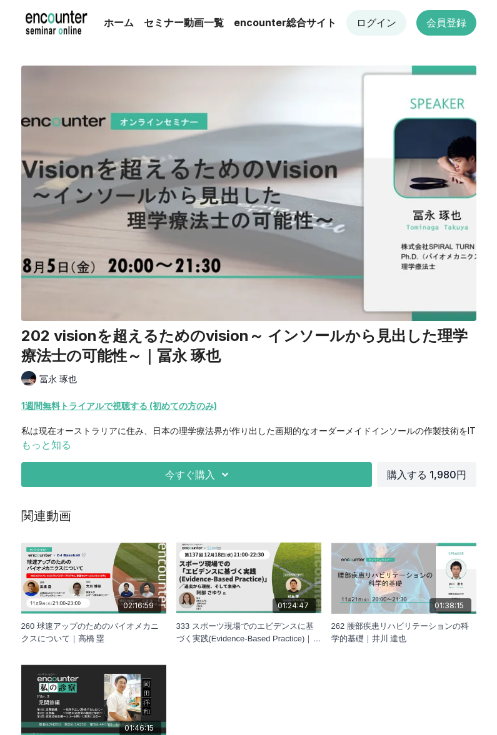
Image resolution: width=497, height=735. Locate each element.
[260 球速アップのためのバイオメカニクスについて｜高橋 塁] (93, 632)
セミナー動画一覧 (184, 22)
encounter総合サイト (285, 22)
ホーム (119, 22)
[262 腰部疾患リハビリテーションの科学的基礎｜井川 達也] (403, 632)
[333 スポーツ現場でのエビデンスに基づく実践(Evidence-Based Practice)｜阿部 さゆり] (248, 632)
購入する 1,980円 (426, 474)
